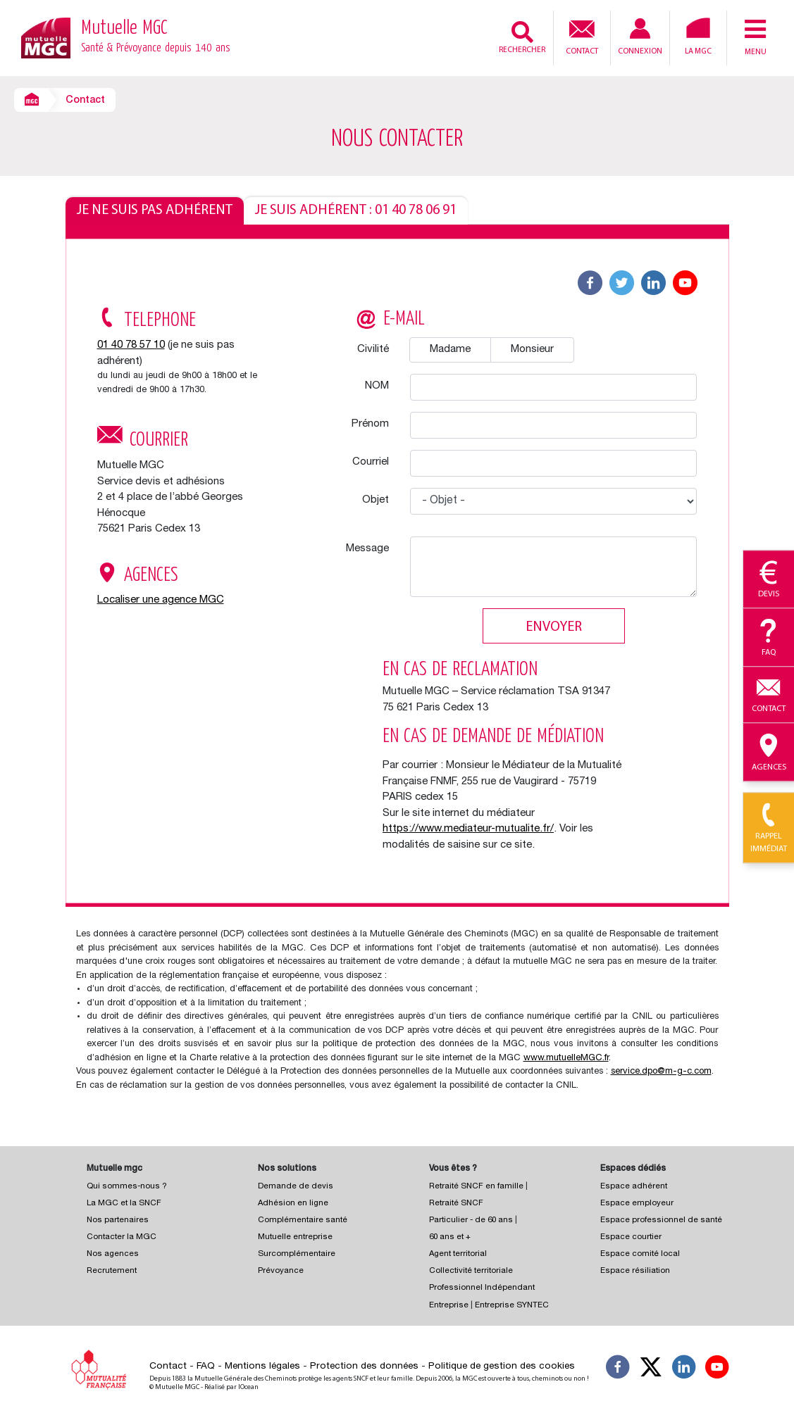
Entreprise (449, 1306)
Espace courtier (631, 1237)
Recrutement (112, 1271)
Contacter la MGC (121, 1237)
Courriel (370, 462)
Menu (755, 36)
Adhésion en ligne (293, 1203)
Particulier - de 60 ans (471, 1220)
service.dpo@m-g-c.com (661, 1071)
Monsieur (532, 349)
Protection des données (364, 1366)
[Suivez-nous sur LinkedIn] (684, 1369)
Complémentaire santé (302, 1220)
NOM (377, 386)
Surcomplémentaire (296, 1254)
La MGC (698, 37)
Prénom (370, 424)
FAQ (206, 1366)
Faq (768, 638)
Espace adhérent (633, 1187)
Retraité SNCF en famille (477, 1187)
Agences (768, 753)
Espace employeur (637, 1203)
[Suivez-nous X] (651, 1369)
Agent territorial (458, 1254)
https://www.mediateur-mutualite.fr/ (468, 829)
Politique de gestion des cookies (501, 1366)
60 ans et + (450, 1237)
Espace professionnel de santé (661, 1220)
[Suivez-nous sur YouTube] (717, 1369)
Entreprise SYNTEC (512, 1306)
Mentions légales (262, 1366)
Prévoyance (281, 1271)
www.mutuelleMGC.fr (566, 1058)
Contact (582, 36)
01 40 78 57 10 (131, 345)
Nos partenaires (118, 1220)
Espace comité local (640, 1254)
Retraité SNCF (456, 1203)
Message (367, 549)
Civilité (373, 349)
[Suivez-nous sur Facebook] (618, 1369)
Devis (768, 580)
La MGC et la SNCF (124, 1203)
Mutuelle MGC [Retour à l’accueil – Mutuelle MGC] (155, 38)
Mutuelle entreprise (295, 1237)
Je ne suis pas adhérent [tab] (154, 210)
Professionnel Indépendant (482, 1288)
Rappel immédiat (768, 828)
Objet (375, 500)
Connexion (640, 37)
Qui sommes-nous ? (127, 1187)
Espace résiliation (635, 1271)
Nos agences (113, 1254)
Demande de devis (295, 1187)
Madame (450, 349)
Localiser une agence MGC (160, 600)
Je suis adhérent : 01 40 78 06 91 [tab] (356, 210)
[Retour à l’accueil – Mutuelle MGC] (46, 37)
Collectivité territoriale (471, 1271)
